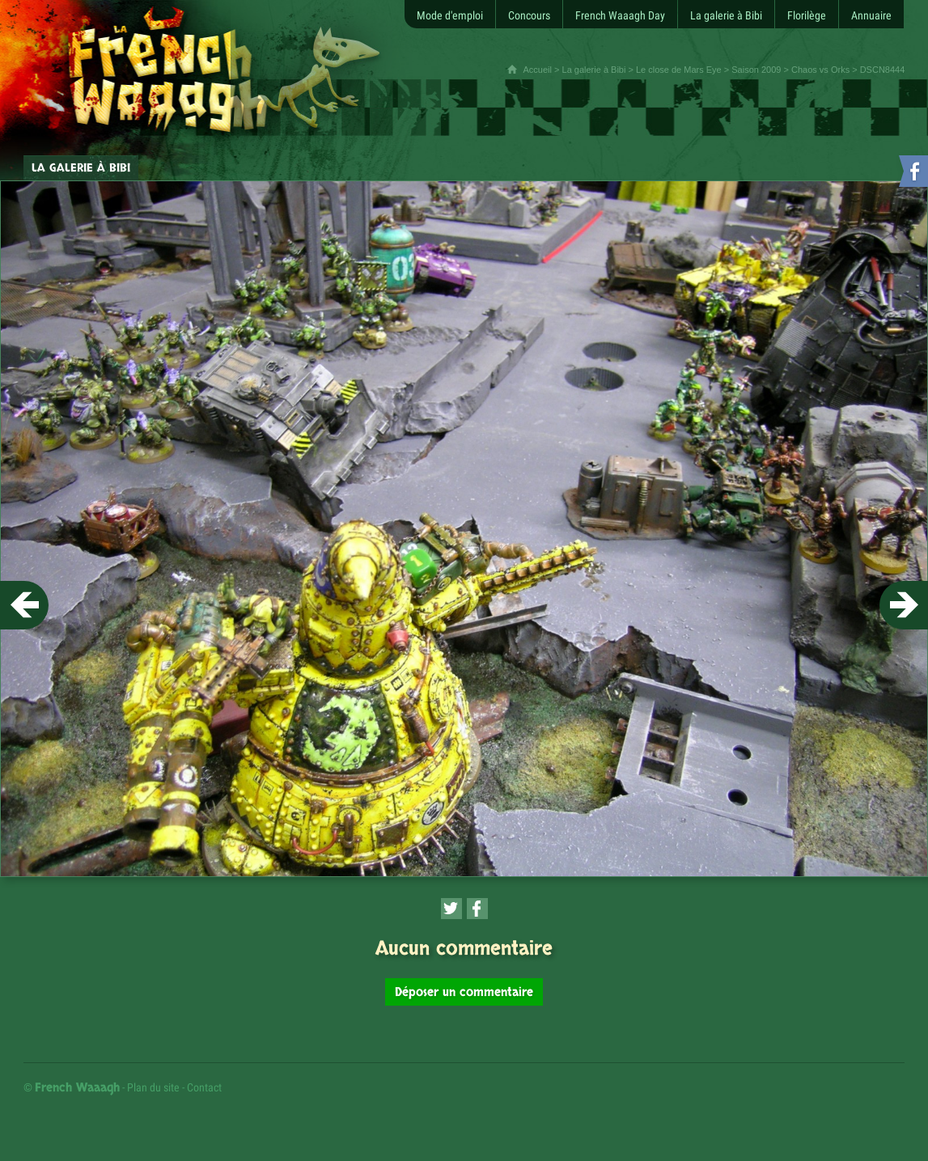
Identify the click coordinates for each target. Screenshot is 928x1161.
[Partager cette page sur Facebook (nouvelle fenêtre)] (477, 908)
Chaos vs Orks (820, 69)
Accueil (537, 69)
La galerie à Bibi (594, 69)
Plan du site (153, 1087)
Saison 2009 (756, 69)
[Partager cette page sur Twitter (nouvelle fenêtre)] (451, 908)
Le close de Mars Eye (679, 69)
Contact (204, 1087)
